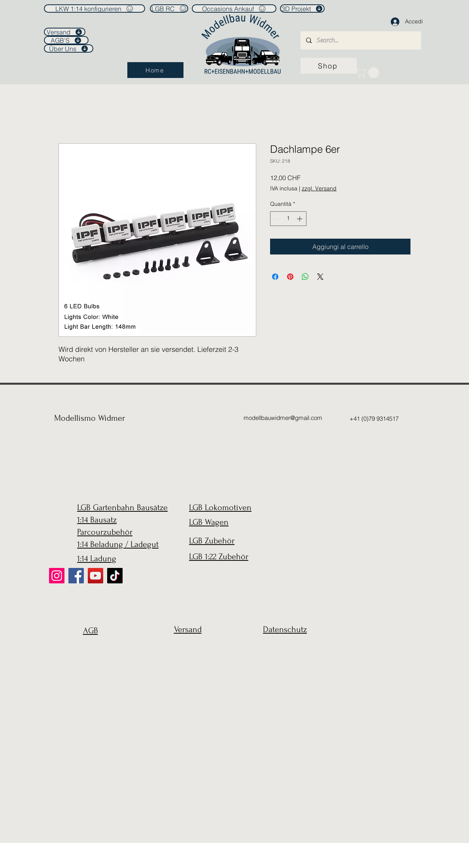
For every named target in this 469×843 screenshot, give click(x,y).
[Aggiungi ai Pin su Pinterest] (290, 276)
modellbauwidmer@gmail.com (283, 417)
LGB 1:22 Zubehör (218, 556)
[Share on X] (320, 276)
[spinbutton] (288, 219)
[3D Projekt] (302, 8)
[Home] (155, 70)
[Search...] (360, 40)
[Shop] (329, 66)
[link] (368, 72)
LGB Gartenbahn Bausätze (122, 507)
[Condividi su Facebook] (275, 276)
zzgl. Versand (319, 188)
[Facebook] (76, 575)
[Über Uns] (68, 48)
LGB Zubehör (211, 540)
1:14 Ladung (96, 558)
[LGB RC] (169, 8)
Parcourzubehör (104, 532)
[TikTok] (115, 575)
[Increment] (300, 219)
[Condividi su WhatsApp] (305, 276)
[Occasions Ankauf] (234, 8)
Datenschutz (285, 629)
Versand (188, 629)
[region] (88, 649)
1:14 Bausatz (97, 519)
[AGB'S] (66, 40)
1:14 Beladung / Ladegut (118, 544)
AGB (90, 630)
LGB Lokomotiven (220, 507)
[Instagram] (56, 575)
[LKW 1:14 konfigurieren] (94, 8)
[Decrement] (276, 219)
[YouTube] (95, 575)
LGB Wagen (209, 522)
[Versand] (64, 32)
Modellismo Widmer (89, 418)
